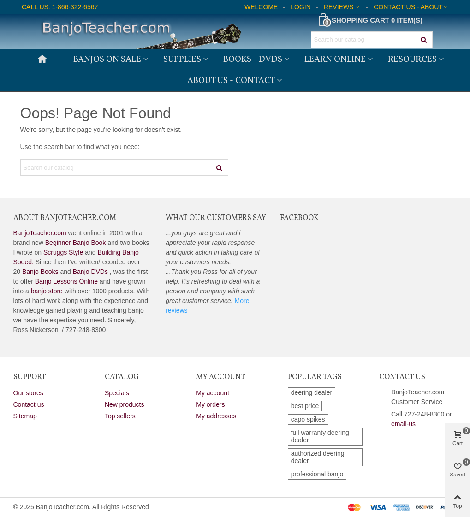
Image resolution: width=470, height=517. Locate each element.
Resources (412, 59)
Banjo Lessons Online (66, 281)
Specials (117, 393)
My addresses (216, 416)
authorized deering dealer (318, 457)
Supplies (182, 59)
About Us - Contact (231, 81)
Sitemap (25, 416)
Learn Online (335, 59)
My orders (210, 404)
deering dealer (312, 392)
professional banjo (317, 474)
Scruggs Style (63, 252)
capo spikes (308, 419)
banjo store (47, 291)
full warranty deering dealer (320, 436)
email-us (403, 424)
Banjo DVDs (90, 271)
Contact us (28, 404)
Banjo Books (40, 271)
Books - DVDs (252, 59)
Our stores (28, 393)
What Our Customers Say (216, 218)
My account (212, 393)
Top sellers (120, 416)
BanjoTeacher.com (39, 233)
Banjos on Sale (107, 59)
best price (305, 406)
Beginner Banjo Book (75, 242)
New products (124, 404)
